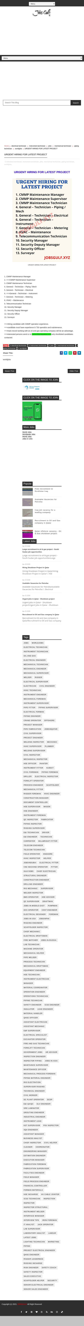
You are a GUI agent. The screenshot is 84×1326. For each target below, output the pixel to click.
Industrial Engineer (34, 1127)
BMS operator (31, 907)
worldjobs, (8, 169)
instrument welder (34, 1222)
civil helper (50, 1153)
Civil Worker (30, 1105)
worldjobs (18, 149)
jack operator (45, 1235)
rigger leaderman (33, 1269)
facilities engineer (34, 1183)
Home (6, 146)
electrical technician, (14, 166)
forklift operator (34, 791)
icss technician (32, 1209)
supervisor (47, 898)
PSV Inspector (51, 1135)
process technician (34, 972)
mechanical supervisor (36, 683)
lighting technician (34, 1252)
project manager (33, 735)
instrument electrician (36, 989)
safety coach (49, 1278)
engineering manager (35, 1161)
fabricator (47, 830)
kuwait (50, 778)
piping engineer (32, 726)
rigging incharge (33, 1273)
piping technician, (68, 166)
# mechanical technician (65, 350)
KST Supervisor (32, 1135)
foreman (53, 924)
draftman (48, 911)
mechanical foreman (35, 709)
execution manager (34, 1170)
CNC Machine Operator (36, 877)
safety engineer (32, 1015)
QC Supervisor (31, 911)
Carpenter (29, 851)
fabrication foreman (35, 1174)
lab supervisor (32, 1239)
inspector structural (36, 1217)
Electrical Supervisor (36, 692)
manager (28, 993)
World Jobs (26, 442)
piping (27, 1256)
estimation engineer (34, 1166)
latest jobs (30, 1247)
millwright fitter (47, 851)
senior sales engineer (36, 1299)
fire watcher (31, 950)
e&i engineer (30, 847)
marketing (53, 1252)
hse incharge (31, 1204)
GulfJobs (28, 881)
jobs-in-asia (51, 1071)
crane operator (32, 730)
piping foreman (50, 782)
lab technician (31, 954)
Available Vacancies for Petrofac (35, 593)
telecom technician (34, 860)
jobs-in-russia (48, 950)
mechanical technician (62, 146)
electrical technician (18, 146)
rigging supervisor (34, 838)
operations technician (36, 1006)
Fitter (54, 877)
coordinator (43, 1157)
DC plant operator (34, 1110)
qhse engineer (31, 1265)
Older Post (73, 379)
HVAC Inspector (32, 868)
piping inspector (33, 834)
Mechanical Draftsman (36, 976)
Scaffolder (52, 795)
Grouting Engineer (34, 1123)
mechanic (52, 752)
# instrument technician (38, 350)
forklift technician (34, 1058)
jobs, (41, 166)
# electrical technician (18, 350)
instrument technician (37, 146)
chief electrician (46, 881)
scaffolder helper (34, 1291)
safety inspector (33, 1282)
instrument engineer (35, 705)
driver (45, 842)
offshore (49, 730)
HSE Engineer (31, 821)
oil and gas (30, 666)
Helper (47, 868)
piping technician (33, 1011)
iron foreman (49, 1230)
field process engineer (36, 1191)
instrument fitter (33, 778)
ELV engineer (44, 1114)
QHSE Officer (31, 1028)
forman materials (33, 1200)
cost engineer (49, 920)
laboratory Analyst (34, 1243)
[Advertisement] (42, 35)
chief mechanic (32, 942)
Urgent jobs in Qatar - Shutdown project (38, 609)
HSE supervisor (32, 817)
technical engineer (34, 1101)
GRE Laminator (31, 1118)
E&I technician (31, 842)
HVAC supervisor (33, 756)
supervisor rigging (34, 1097)
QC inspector (31, 830)
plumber (49, 756)
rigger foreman (32, 804)
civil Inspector (32, 765)
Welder (27, 687)
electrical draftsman (35, 946)
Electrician (30, 696)
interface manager (34, 1226)
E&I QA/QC (28, 1114)
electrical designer (35, 924)
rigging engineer (33, 933)
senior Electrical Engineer (38, 1295)
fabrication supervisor (36, 1179)
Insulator (29, 1019)
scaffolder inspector (36, 937)
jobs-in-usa (30, 929)
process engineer (33, 795)
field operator (32, 864)
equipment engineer (34, 980)
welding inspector (34, 752)
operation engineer (34, 1002)
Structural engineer (35, 886)
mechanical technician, (52, 166)
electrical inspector (46, 786)
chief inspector (32, 1153)
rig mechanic (31, 898)
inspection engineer (35, 1067)
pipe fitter (29, 718)
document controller (36, 812)
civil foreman (31, 782)
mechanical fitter (33, 799)
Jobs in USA (27, 449)
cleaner (28, 1157)
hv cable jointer (50, 1204)
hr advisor (51, 1062)
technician (46, 847)
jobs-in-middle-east (34, 916)
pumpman (52, 916)
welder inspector (33, 903)
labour (52, 1243)
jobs (49, 146)
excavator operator (35, 1049)
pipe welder (30, 967)
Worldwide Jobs (28, 444)
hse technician (32, 985)
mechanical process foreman (39, 1084)
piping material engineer (37, 1088)
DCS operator (31, 920)
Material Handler (33, 1023)
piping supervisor (48, 718)
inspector (29, 1213)
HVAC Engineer (52, 804)
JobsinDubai (30, 873)
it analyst (29, 1235)
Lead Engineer (45, 1019)
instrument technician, (31, 166)
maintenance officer (35, 1079)
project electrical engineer (39, 1260)
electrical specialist (35, 1045)
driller (28, 786)
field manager (31, 1187)
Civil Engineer (47, 696)
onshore (48, 864)
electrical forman (34, 722)
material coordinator (35, 998)
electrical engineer (35, 670)
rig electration (32, 1092)
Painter (44, 774)
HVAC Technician (32, 700)
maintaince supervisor (36, 1075)
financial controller (35, 1196)
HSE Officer (30, 774)
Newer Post (9, 379)
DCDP (49, 1110)
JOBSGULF (22, 1314)
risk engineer (31, 1278)
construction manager (36, 808)
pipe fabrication (32, 739)
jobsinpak (44, 929)
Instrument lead (32, 1131)
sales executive (32, 1286)
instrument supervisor (36, 713)
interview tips (31, 1230)
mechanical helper (34, 963)
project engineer (33, 748)
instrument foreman (35, 825)
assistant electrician (35, 1032)
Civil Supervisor (32, 743)
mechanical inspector (35, 769)
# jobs (51, 350)
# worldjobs (22, 353)
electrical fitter (49, 873)
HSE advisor (48, 907)
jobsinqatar (50, 739)
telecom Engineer (33, 855)
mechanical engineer (35, 679)
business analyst (33, 1148)
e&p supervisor (32, 1041)
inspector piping (33, 1071)
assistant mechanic (34, 1036)
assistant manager (34, 1144)
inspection (49, 1209)
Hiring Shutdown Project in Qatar (35, 578)
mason (47, 817)
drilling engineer (33, 894)
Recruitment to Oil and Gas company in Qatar (40, 625)
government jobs (33, 1062)
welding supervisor (34, 761)
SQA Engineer (31, 1140)
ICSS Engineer (52, 1015)
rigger (38, 687)
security (52, 1291)
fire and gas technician (36, 1054)
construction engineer (36, 890)
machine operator (33, 959)
